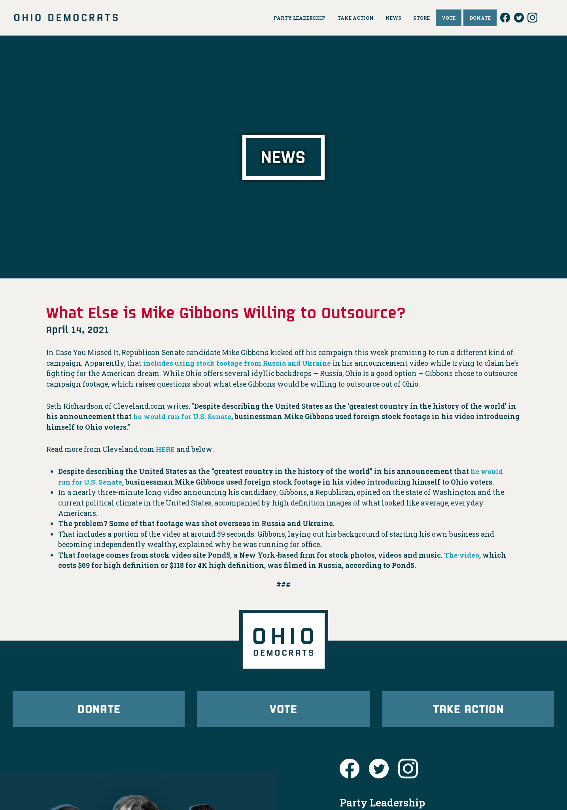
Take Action (468, 710)
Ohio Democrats (66, 18)
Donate (99, 710)
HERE (166, 449)
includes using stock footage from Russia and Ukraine (241, 363)
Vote (283, 710)
